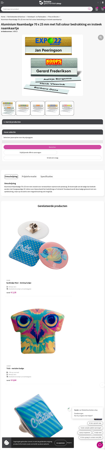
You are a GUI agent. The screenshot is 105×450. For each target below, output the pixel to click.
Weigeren (69, 443)
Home (3, 17)
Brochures (4, 423)
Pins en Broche (53, 17)
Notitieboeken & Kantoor (16, 17)
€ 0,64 (59, 274)
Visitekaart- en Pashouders (36, 17)
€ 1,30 (11, 342)
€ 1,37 (59, 342)
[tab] (10, 176)
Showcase (4, 420)
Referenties (5, 426)
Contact (4, 416)
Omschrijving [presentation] (10, 175)
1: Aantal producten (12, 122)
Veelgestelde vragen (61, 391)
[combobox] (47, 9)
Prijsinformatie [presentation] (27, 175)
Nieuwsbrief (58, 388)
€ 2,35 (11, 271)
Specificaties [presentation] (44, 175)
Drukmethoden (59, 394)
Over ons (57, 385)
